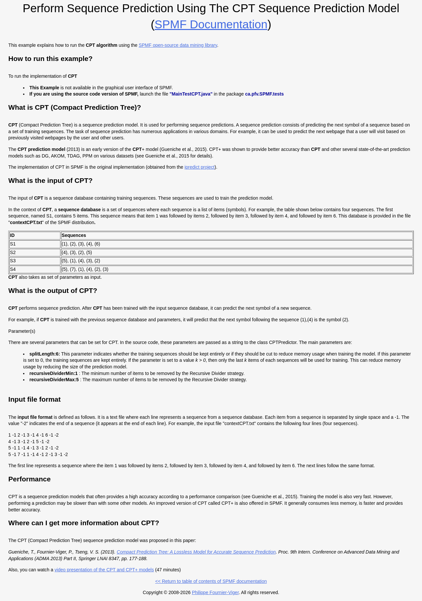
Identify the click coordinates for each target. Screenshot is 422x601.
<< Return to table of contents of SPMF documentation (211, 581)
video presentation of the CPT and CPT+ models (104, 569)
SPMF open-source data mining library (178, 45)
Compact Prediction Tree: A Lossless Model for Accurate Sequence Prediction (196, 552)
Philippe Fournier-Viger (215, 592)
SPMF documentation (211, 24)
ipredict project (200, 167)
